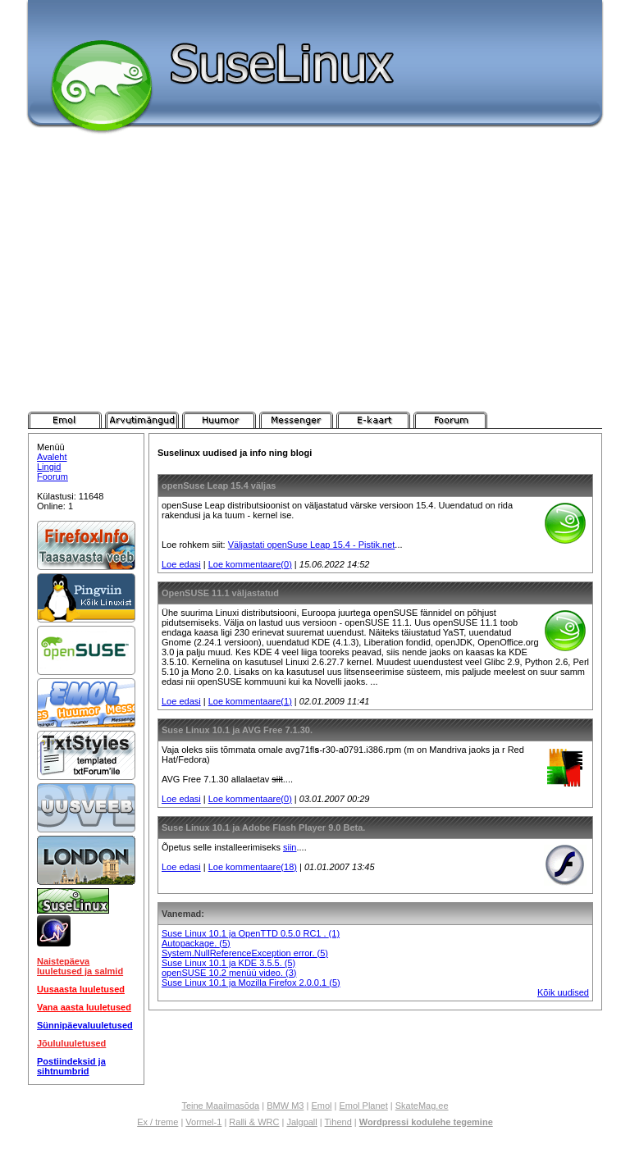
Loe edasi (181, 564)
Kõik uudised (563, 992)
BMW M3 (285, 1105)
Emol (321, 1105)
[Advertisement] (315, 289)
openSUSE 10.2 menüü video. (223, 973)
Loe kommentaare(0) (250, 564)
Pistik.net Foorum (450, 420)
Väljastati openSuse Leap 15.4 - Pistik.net (311, 544)
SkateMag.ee (422, 1105)
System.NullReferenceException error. (239, 953)
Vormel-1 (203, 1122)
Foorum (52, 476)
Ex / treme (157, 1122)
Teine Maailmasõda (220, 1105)
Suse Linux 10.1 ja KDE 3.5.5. (223, 963)
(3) (290, 973)
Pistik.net (65, 420)
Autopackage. (190, 943)
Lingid (49, 467)
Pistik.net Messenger (296, 420)
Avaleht (52, 457)
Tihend (338, 1122)
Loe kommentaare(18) (252, 867)
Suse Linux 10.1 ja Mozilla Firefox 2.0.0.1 (245, 982)
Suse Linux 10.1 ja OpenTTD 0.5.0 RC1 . (245, 933)
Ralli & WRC (254, 1122)
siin (290, 847)
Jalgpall (301, 1122)
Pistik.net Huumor (219, 420)
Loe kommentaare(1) (250, 701)
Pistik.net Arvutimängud (142, 420)
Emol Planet (363, 1105)
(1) (334, 933)
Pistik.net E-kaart (373, 420)
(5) (224, 943)
